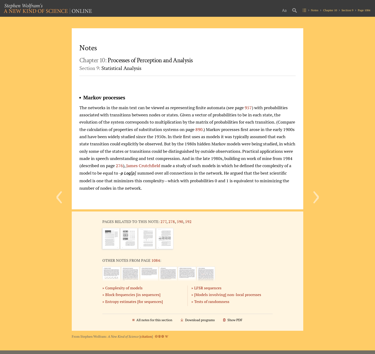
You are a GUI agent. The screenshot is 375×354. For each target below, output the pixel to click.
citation (146, 336)
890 (199, 129)
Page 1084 (364, 10)
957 (248, 107)
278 (171, 221)
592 (188, 221)
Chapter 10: (136, 60)
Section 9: (110, 68)
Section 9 (347, 10)
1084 (155, 260)
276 (119, 165)
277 (163, 221)
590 (180, 221)
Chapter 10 (330, 10)
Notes (314, 10)
